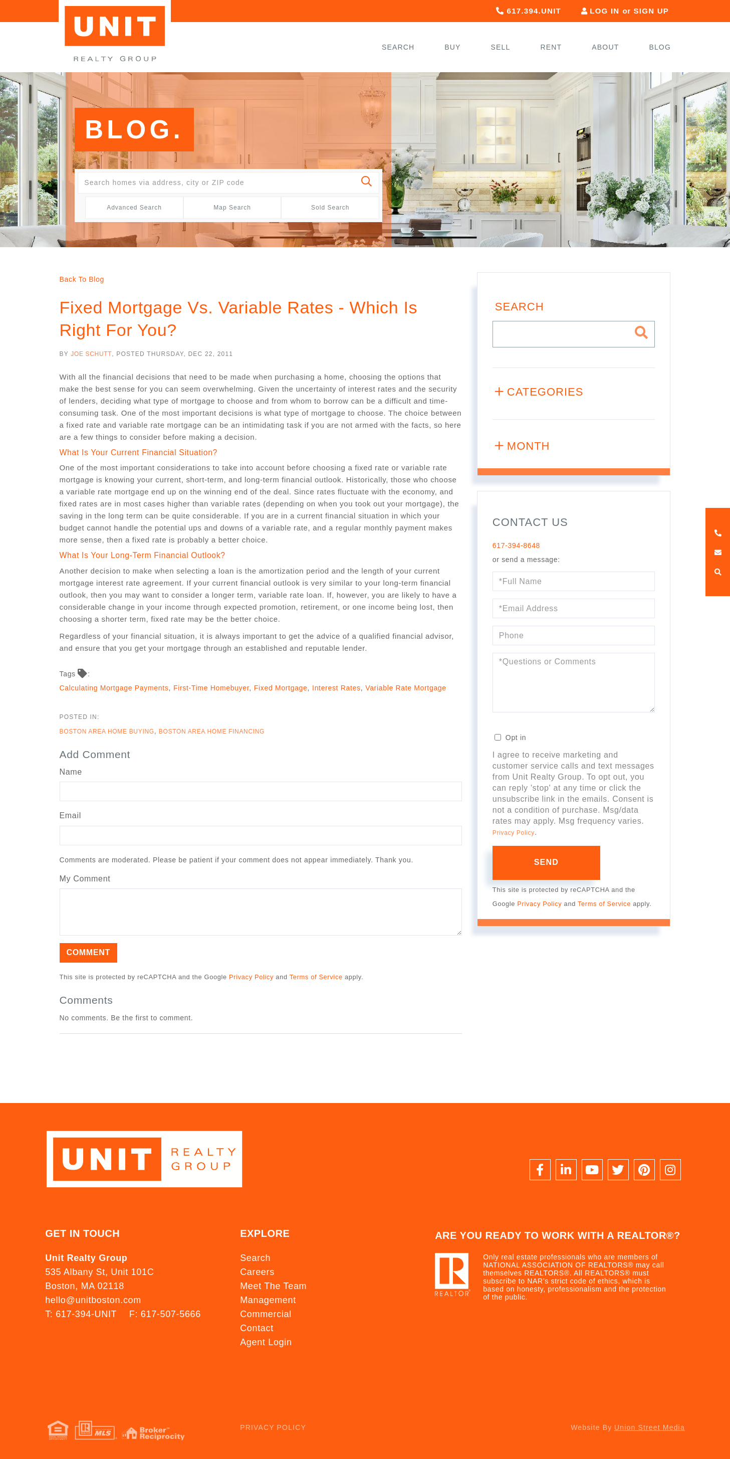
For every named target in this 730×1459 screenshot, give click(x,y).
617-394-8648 (516, 545)
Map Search (232, 207)
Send (546, 862)
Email (70, 815)
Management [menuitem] (268, 1300)
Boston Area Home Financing (212, 731)
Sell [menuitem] (501, 47)
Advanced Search (134, 207)
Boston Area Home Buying (107, 731)
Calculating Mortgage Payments (114, 688)
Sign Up (651, 11)
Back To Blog (82, 279)
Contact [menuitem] (257, 1328)
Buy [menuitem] (452, 47)
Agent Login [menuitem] (266, 1342)
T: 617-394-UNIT (81, 1314)
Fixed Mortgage (281, 688)
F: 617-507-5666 (165, 1314)
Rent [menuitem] (551, 47)
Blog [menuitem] (660, 47)
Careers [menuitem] (257, 1272)
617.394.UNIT (528, 11)
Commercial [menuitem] (266, 1314)
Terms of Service (316, 977)
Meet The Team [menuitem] (273, 1286)
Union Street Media (649, 1427)
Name (71, 772)
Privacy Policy (251, 977)
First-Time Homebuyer (211, 688)
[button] (367, 182)
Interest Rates (336, 688)
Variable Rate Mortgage (405, 688)
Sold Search (330, 207)
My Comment (85, 878)
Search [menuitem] (398, 47)
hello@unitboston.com (93, 1300)
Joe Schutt (91, 353)
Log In (604, 11)
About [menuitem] (605, 47)
